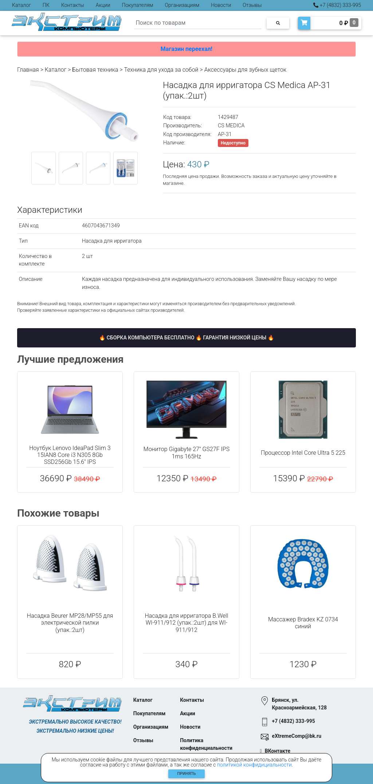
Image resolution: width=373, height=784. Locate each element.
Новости (221, 5)
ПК (46, 5)
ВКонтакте (277, 751)
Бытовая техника (95, 69)
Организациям (182, 5)
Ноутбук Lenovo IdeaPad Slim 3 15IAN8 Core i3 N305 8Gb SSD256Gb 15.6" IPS (70, 455)
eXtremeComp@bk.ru (296, 736)
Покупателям (137, 5)
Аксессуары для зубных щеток (245, 69)
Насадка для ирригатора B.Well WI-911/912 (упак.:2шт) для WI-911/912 (186, 622)
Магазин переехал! (186, 48)
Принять (186, 773)
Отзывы (252, 5)
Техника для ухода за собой (161, 69)
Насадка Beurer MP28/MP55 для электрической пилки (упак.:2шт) (70, 622)
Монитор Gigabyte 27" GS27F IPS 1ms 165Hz (186, 452)
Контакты (72, 5)
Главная (28, 69)
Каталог (21, 5)
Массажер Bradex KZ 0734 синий (303, 623)
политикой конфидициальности (254, 765)
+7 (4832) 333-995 (337, 5)
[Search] (198, 23)
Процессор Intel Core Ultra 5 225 (303, 452)
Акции (103, 5)
